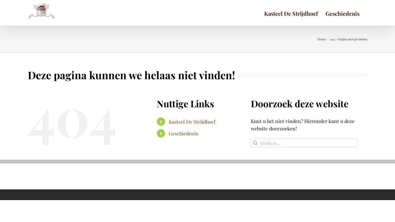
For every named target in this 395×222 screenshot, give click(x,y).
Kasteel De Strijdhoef (192, 121)
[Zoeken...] (304, 142)
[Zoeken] (255, 142)
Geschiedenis (183, 133)
